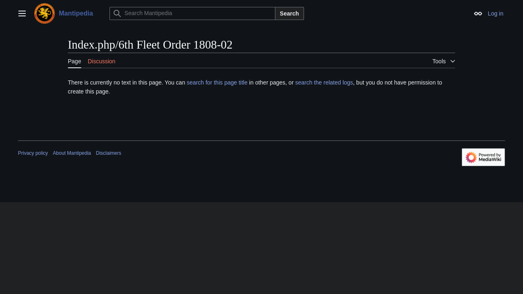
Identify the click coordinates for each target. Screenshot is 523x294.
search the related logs (324, 82)
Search (289, 13)
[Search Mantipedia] (192, 13)
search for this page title (217, 82)
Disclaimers (108, 153)
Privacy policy (33, 153)
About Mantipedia (72, 153)
